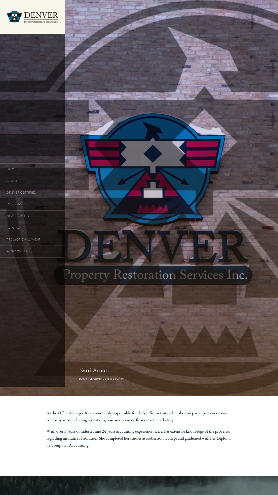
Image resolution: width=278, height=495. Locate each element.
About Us (103, 386)
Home (84, 386)
